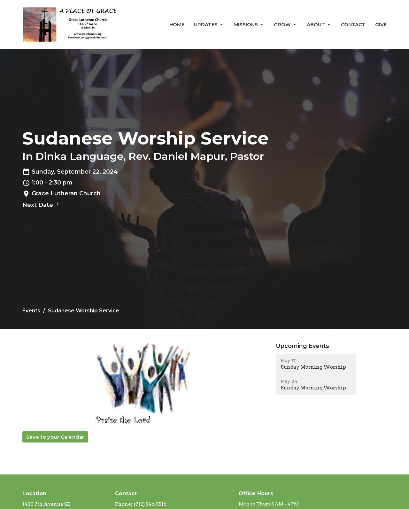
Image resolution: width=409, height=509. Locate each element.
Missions (249, 24)
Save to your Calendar (55, 437)
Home (176, 24)
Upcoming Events (302, 345)
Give (381, 24)
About (319, 24)
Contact (353, 24)
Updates (209, 24)
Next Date (41, 204)
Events (31, 311)
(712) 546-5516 (150, 504)
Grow (285, 24)
